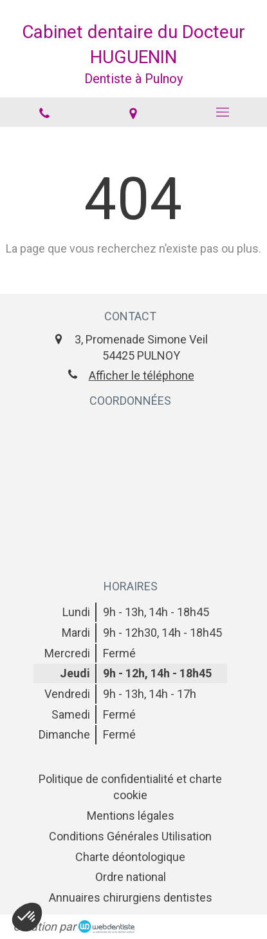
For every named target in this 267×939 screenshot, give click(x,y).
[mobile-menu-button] (222, 112)
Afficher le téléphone (141, 375)
